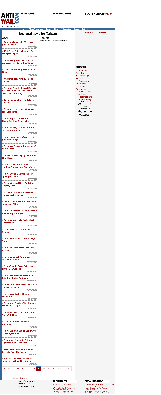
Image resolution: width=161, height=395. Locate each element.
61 (44, 368)
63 (54, 368)
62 (49, 368)
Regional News (85, 96)
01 (9, 368)
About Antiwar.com (36, 29)
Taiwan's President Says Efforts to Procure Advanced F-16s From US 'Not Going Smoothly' (19, 91)
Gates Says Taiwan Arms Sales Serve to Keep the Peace (17, 350)
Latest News (86, 29)
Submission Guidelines (82, 71)
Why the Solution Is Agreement (63, 388)
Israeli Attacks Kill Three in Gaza (96, 391)
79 (69, 368)
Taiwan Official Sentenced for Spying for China (17, 175)
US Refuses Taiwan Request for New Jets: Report (18, 52)
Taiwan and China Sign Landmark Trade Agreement (19, 332)
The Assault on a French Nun (63, 385)
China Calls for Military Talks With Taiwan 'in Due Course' (19, 286)
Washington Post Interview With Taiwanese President (18, 193)
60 (39, 368)
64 (59, 368)
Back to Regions (19, 378)
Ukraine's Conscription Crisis (63, 391)
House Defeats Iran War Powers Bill (97, 388)
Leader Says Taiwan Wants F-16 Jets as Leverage (18, 138)
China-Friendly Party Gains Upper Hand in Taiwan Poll (18, 267)
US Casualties (66, 29)
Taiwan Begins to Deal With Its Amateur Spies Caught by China (17, 61)
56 (18, 368)
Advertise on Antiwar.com (95, 32)
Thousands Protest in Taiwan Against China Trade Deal (17, 341)
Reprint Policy (85, 99)
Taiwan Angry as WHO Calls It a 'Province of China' (18, 129)
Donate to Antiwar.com (82, 87)
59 (34, 368)
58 (28, 368)
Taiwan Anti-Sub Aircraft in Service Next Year (16, 258)
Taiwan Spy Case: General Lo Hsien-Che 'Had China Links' (16, 119)
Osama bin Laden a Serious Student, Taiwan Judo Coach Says (18, 166)
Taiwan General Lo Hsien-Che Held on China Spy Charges (19, 212)
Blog (56, 29)
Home (24, 29)
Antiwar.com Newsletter (83, 92)
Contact (76, 29)
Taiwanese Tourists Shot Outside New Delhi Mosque (19, 304)
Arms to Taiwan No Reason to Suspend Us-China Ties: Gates (17, 359)
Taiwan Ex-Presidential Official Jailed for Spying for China (17, 276)
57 (23, 368)
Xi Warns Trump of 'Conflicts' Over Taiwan (99, 385)
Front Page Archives (82, 77)
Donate (48, 29)
